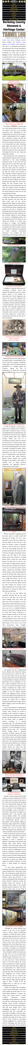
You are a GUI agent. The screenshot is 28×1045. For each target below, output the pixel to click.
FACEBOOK (14, 15)
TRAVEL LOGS (14, 6)
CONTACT (14, 13)
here (7, 237)
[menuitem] (14, 13)
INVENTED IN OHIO (14, 10)
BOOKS (14, 17)
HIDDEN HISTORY (14, 8)
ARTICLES (14, 4)
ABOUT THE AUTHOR (14, 19)
